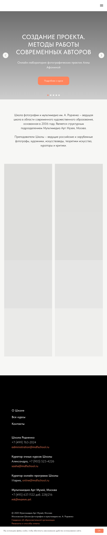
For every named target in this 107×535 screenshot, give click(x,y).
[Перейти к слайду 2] (50, 95)
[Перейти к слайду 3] (53, 95)
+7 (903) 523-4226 (41, 461)
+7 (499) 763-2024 (24, 442)
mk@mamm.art (21, 499)
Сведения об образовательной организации (33, 520)
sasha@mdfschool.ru (25, 466)
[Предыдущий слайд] (5, 55)
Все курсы (18, 417)
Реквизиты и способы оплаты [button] (26, 523)
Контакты (18, 424)
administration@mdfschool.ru (30, 447)
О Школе (18, 410)
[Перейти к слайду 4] (56, 95)
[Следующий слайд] (101, 55)
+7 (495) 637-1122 (23, 494)
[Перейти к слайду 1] (48, 95)
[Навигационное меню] (101, 5)
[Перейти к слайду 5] (59, 95)
